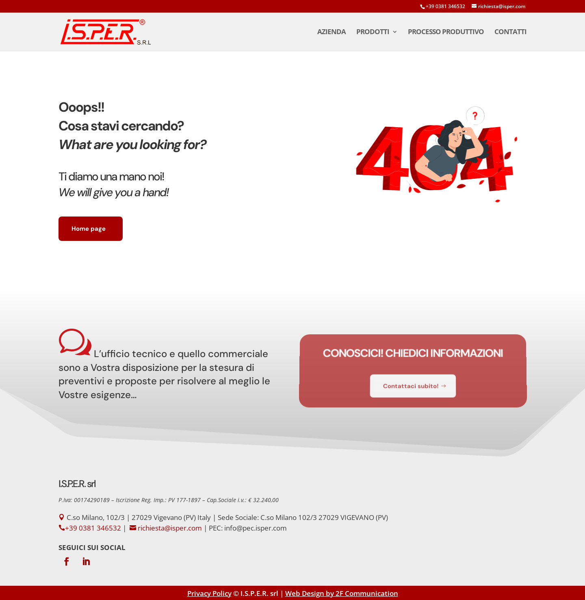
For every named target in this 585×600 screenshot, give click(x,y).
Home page (89, 229)
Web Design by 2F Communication (341, 593)
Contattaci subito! (411, 383)
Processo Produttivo (446, 32)
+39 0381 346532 (445, 6)
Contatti (510, 32)
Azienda (331, 32)
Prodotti (372, 32)
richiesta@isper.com (170, 528)
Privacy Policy (209, 593)
